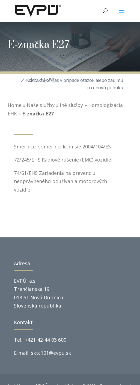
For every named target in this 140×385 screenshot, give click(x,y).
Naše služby (41, 105)
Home (15, 105)
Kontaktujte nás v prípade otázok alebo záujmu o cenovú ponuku (74, 84)
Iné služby (71, 105)
